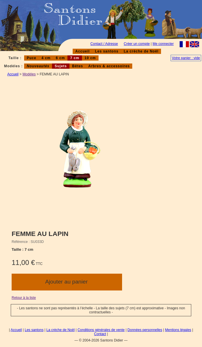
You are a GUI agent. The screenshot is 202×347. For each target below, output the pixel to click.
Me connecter (163, 44)
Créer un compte (137, 44)
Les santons (107, 51)
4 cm (46, 58)
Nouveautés (38, 66)
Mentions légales (178, 330)
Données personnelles (145, 330)
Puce (31, 58)
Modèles (28, 74)
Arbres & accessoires (109, 66)
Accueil (82, 51)
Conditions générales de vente (101, 330)
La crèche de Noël (141, 51)
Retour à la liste (24, 298)
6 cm (60, 58)
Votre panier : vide (186, 58)
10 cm (90, 58)
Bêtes (77, 66)
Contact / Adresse (104, 44)
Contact (100, 334)
